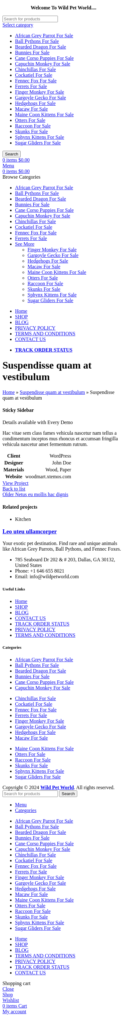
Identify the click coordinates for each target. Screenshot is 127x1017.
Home (9, 392)
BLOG (22, 612)
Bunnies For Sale (32, 52)
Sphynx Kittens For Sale (39, 137)
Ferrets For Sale (31, 86)
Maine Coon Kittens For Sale (44, 114)
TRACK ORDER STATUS (42, 623)
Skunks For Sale (31, 131)
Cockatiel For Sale (33, 75)
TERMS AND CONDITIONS (45, 635)
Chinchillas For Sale (35, 69)
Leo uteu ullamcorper (30, 531)
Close (8, 989)
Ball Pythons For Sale (37, 41)
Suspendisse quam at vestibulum (52, 392)
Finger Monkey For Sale (39, 92)
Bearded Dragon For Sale (40, 47)
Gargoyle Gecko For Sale (40, 97)
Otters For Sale (30, 120)
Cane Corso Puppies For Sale (44, 58)
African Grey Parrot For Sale (44, 35)
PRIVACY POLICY (35, 629)
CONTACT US (30, 618)
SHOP (21, 607)
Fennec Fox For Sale (36, 80)
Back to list (14, 488)
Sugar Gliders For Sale (38, 142)
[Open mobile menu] (8, 165)
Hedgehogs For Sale (35, 103)
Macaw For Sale (31, 109)
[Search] (30, 19)
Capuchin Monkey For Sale (42, 63)
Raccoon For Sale (33, 125)
